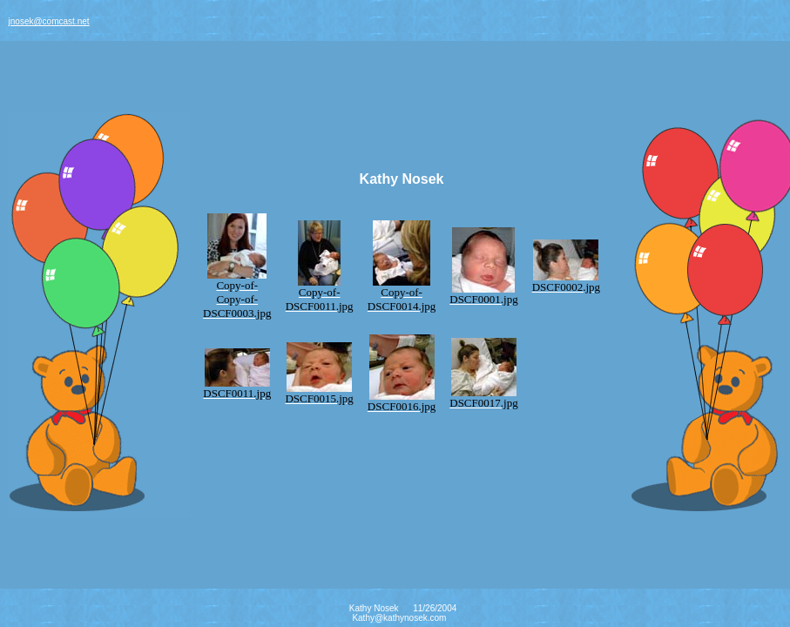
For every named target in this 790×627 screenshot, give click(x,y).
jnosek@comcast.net (49, 21)
